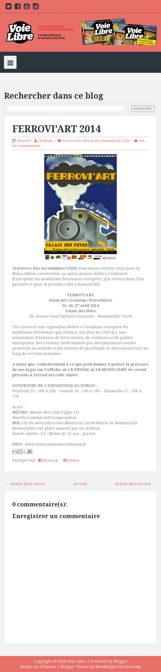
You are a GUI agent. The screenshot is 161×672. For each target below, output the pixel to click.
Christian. (45, 141)
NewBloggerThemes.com (118, 667)
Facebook (48, 460)
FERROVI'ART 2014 (56, 129)
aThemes (47, 667)
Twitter (71, 460)
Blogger (120, 661)
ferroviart (91, 141)
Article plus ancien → (135, 484)
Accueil (80, 484)
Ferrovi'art (72, 141)
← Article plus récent (25, 484)
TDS (126, 141)
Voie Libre (76, 661)
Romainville (111, 141)
